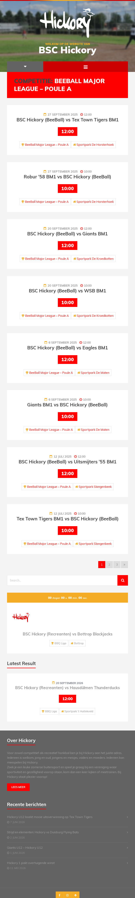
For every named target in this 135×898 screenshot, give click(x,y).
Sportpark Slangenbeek (95, 486)
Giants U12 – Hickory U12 (25, 847)
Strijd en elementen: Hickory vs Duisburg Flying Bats (43, 832)
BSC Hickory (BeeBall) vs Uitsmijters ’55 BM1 (68, 462)
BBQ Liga (60, 643)
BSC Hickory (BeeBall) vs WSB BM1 (67, 291)
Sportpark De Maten (95, 372)
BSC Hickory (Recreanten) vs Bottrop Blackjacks (67, 634)
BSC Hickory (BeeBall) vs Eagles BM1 (67, 348)
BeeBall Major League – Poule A (47, 144)
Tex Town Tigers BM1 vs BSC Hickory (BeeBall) (68, 519)
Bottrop (79, 643)
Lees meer (18, 787)
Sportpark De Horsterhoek (95, 144)
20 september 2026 (69, 683)
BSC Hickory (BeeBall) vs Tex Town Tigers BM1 (68, 120)
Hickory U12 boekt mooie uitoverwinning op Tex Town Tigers (49, 817)
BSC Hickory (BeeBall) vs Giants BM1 (67, 234)
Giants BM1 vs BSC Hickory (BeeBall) (67, 405)
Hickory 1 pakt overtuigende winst (31, 863)
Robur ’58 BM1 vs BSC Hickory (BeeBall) (67, 177)
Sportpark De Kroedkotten (95, 258)
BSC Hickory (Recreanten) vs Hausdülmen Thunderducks (67, 687)
